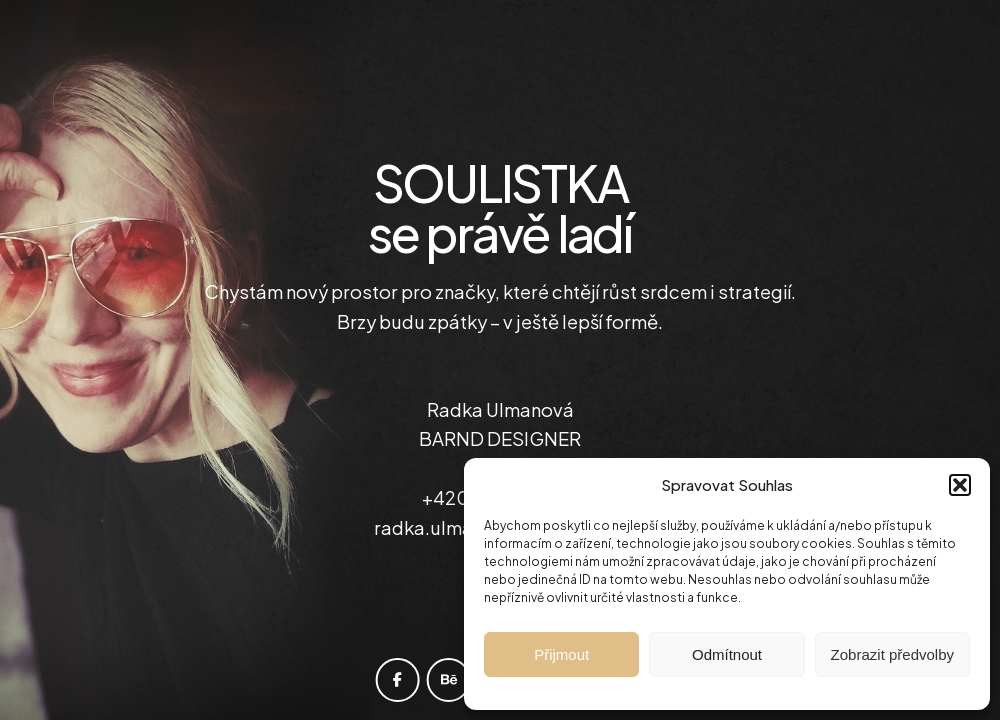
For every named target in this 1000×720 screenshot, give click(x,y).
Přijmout (561, 654)
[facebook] (398, 680)
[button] (960, 485)
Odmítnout (727, 654)
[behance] (449, 680)
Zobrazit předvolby (892, 654)
